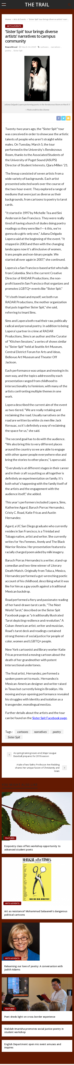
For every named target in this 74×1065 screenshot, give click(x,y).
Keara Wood (11, 47)
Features (9, 838)
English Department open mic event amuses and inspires (32, 1046)
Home (8, 19)
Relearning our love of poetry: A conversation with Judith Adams (33, 968)
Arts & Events (14, 26)
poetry (8, 50)
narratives (55, 47)
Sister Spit (17, 50)
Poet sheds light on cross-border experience (29, 1016)
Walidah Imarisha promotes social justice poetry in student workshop (34, 1030)
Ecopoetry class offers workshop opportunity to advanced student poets (32, 847)
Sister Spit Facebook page (49, 718)
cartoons (44, 47)
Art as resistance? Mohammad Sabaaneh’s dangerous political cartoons (35, 913)
